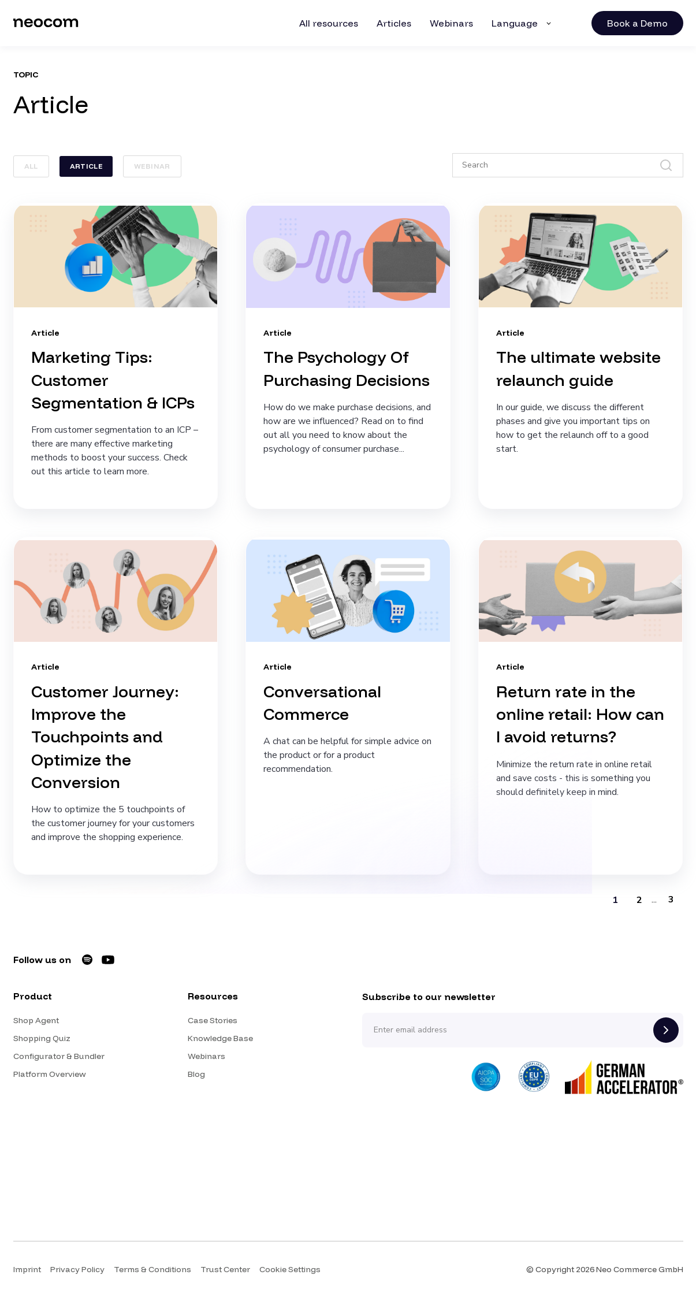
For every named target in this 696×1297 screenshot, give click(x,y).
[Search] (567, 165)
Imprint (27, 1269)
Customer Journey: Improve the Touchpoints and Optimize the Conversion (105, 736)
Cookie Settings (290, 1269)
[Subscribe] (666, 1030)
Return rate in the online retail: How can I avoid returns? (580, 713)
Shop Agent (36, 1020)
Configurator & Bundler (59, 1056)
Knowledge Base (220, 1038)
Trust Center (225, 1269)
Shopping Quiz (41, 1038)
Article (86, 166)
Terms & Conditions (152, 1269)
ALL (31, 166)
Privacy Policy (77, 1269)
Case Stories (212, 1020)
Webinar (152, 166)
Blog (196, 1074)
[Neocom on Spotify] (87, 960)
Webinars (206, 1056)
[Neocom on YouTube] (108, 960)
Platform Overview (49, 1074)
